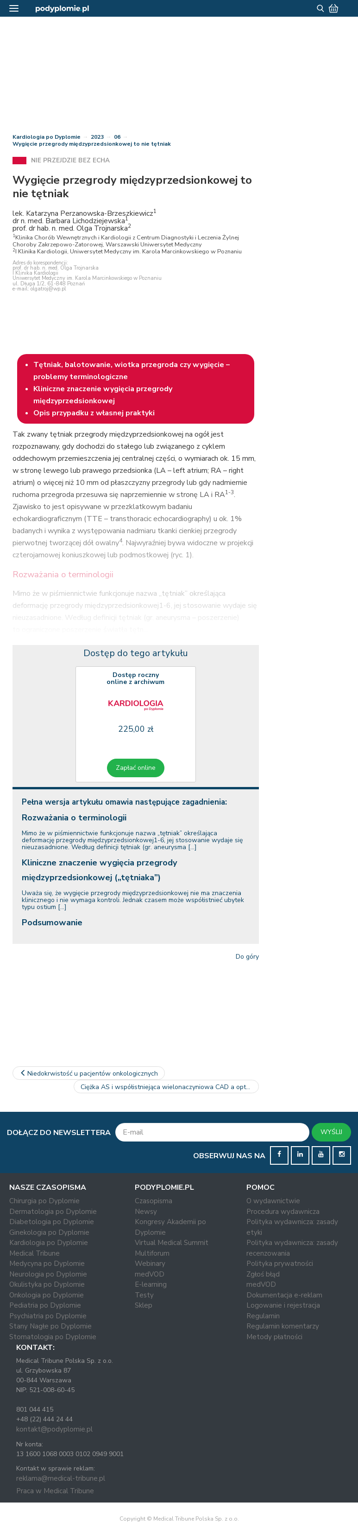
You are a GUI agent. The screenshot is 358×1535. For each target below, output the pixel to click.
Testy (144, 1295)
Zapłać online (136, 767)
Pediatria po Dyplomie (45, 1305)
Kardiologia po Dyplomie (47, 137)
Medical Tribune (34, 1253)
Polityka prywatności (279, 1263)
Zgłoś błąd (263, 1274)
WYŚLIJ (331, 1132)
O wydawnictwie (273, 1201)
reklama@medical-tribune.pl (60, 1478)
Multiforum (152, 1253)
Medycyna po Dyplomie (47, 1263)
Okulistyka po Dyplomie (47, 1284)
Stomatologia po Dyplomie (52, 1337)
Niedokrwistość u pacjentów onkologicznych (88, 1073)
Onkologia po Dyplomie (46, 1295)
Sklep (143, 1305)
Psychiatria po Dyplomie (48, 1316)
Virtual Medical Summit (171, 1242)
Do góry (247, 956)
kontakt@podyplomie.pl (54, 1429)
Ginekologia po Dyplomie (49, 1232)
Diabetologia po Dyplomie (51, 1221)
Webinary (150, 1263)
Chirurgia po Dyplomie (44, 1201)
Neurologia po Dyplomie (48, 1274)
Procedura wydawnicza (283, 1211)
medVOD (149, 1274)
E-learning (151, 1284)
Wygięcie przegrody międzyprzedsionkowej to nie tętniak (92, 144)
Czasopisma (153, 1201)
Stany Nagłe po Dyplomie (50, 1326)
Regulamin (263, 1316)
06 (117, 137)
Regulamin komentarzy (282, 1326)
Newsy (146, 1211)
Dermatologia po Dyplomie (53, 1211)
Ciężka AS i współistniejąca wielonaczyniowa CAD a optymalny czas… (170, 1087)
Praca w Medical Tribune (55, 1491)
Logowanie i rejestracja (283, 1305)
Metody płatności (274, 1337)
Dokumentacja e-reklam (284, 1295)
